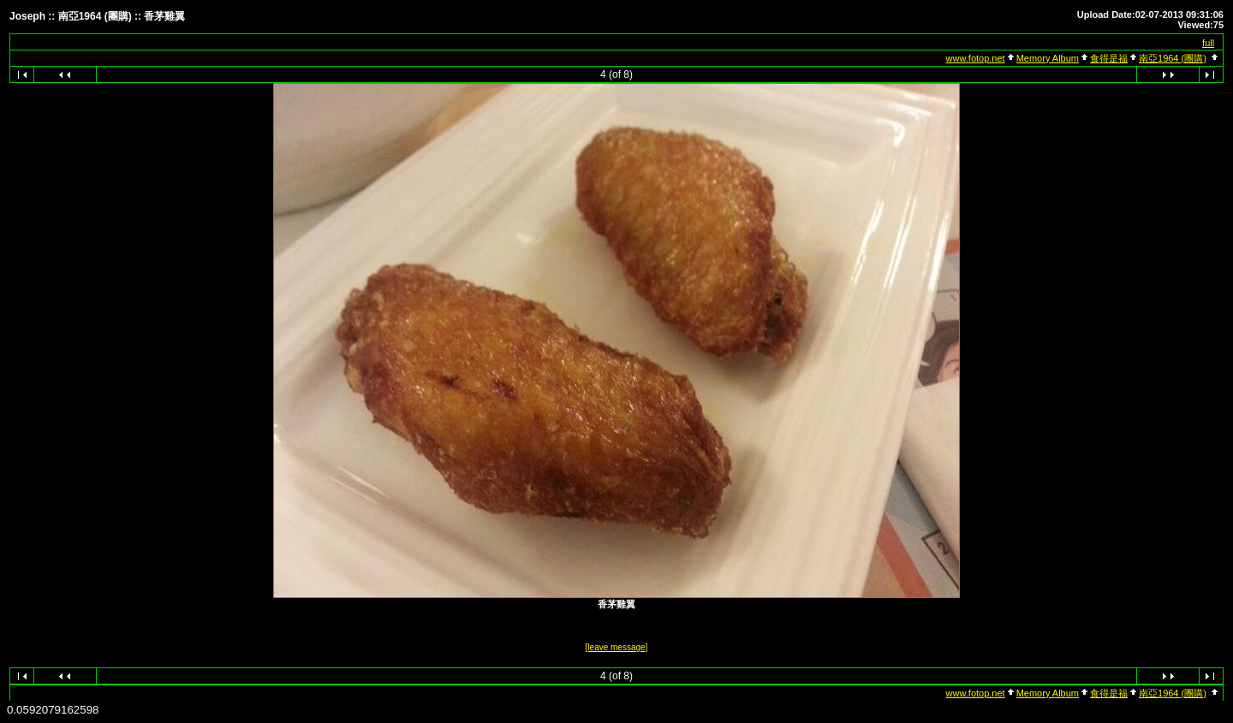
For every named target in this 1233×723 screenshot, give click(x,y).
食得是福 (1109, 58)
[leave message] (617, 647)
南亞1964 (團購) (1172, 58)
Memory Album (1047, 58)
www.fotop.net (975, 58)
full (1208, 43)
